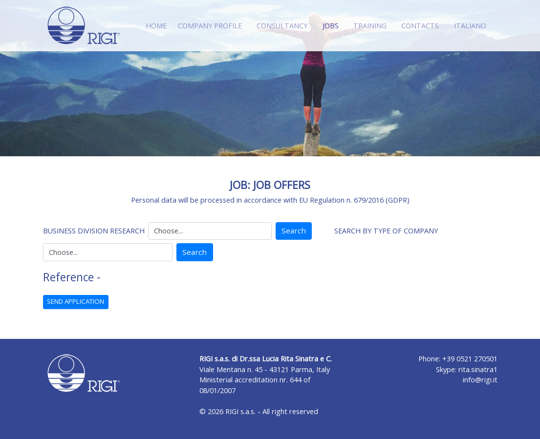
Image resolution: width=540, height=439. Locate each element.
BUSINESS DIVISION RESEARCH (94, 230)
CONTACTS (420, 25)
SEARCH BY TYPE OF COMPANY (386, 230)
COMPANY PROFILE (210, 25)
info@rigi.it (480, 379)
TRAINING (370, 25)
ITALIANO (470, 25)
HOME (156, 25)
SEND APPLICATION (75, 301)
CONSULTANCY (282, 25)
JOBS (333, 25)
